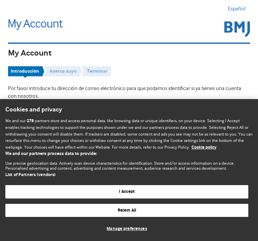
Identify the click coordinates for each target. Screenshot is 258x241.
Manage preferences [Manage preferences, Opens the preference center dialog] (127, 228)
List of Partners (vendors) (30, 174)
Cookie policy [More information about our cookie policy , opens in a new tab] (204, 147)
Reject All (127, 210)
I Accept (127, 191)
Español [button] (239, 9)
